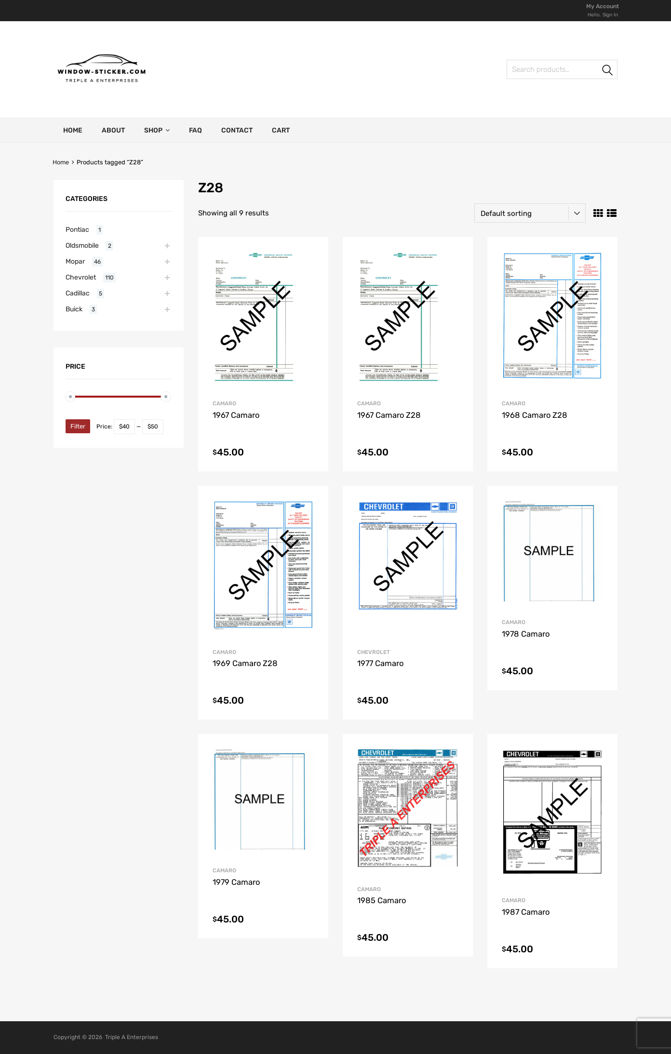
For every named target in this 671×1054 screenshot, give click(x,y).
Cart (281, 130)
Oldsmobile (82, 245)
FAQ (195, 130)
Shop (157, 130)
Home (72, 130)
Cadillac (78, 293)
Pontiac (77, 229)
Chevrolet (373, 652)
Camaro (224, 403)
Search (607, 71)
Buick (74, 309)
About (113, 130)
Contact (237, 130)
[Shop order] (530, 213)
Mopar (75, 261)
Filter (77, 426)
